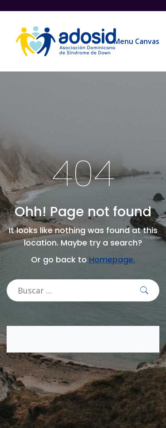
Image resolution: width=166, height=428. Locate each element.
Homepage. (112, 259)
